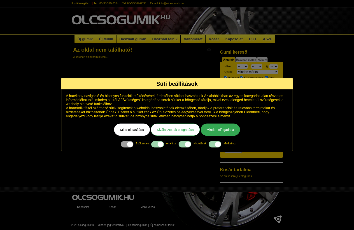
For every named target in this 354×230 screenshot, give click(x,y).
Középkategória (252, 77)
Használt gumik (132, 39)
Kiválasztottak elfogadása (175, 129)
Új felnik (106, 39)
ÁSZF (267, 39)
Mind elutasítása (132, 129)
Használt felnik (164, 39)
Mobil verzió (147, 207)
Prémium (232, 77)
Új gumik (85, 39)
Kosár (214, 39)
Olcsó (270, 77)
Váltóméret (193, 39)
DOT (253, 39)
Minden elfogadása (220, 129)
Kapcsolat (233, 39)
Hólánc (262, 59)
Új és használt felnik (162, 225)
